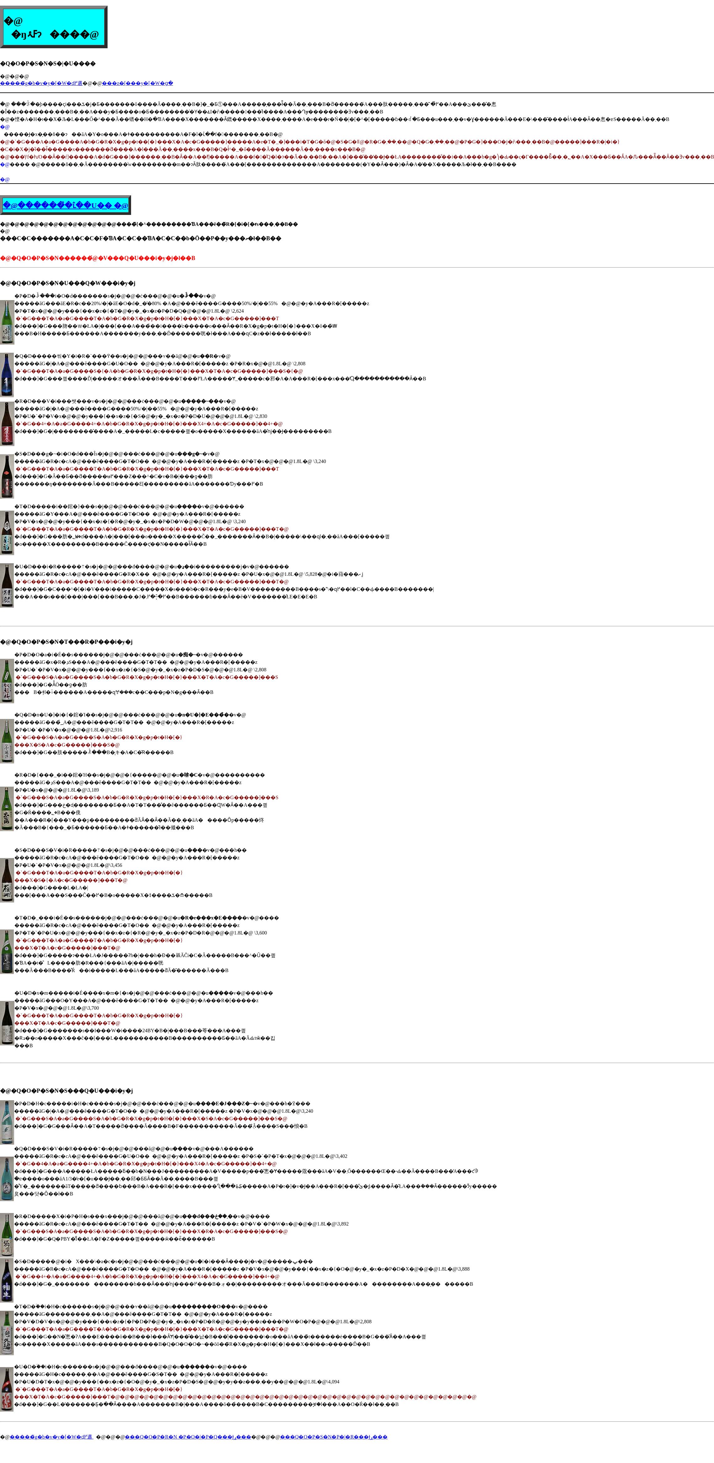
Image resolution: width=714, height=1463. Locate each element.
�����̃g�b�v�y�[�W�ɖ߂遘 (41, 83)
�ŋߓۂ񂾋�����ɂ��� (41, 34)
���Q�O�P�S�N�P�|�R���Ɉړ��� (334, 1437)
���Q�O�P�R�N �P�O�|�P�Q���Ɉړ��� (188, 1437)
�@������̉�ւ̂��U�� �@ (65, 205)
